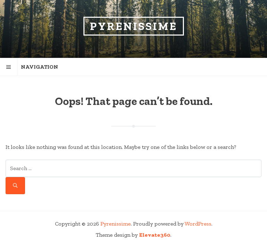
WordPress (198, 223)
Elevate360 (154, 234)
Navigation (29, 67)
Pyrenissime (133, 26)
